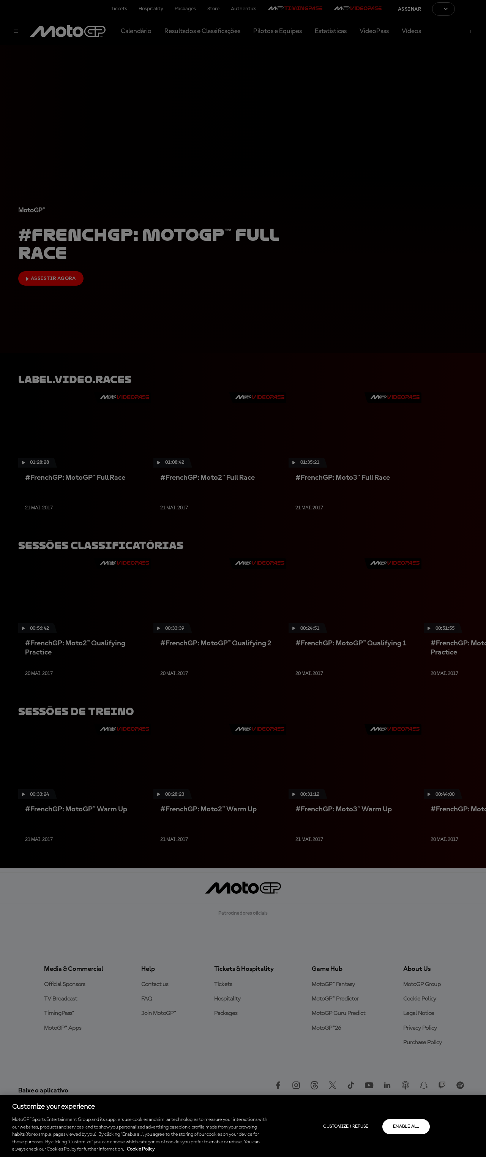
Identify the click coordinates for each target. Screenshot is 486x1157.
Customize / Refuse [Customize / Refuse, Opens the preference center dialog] (345, 1126)
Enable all (406, 1126)
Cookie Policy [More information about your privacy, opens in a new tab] (141, 1149)
